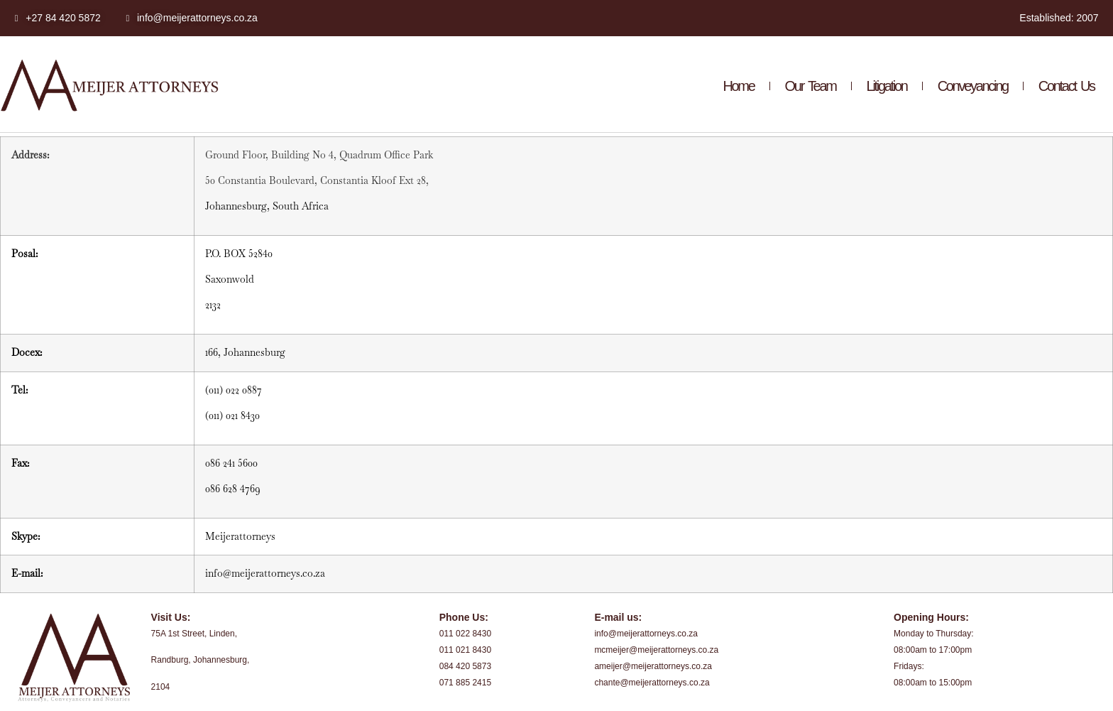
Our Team (810, 86)
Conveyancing (973, 86)
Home (738, 86)
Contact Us (1066, 86)
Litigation (887, 86)
